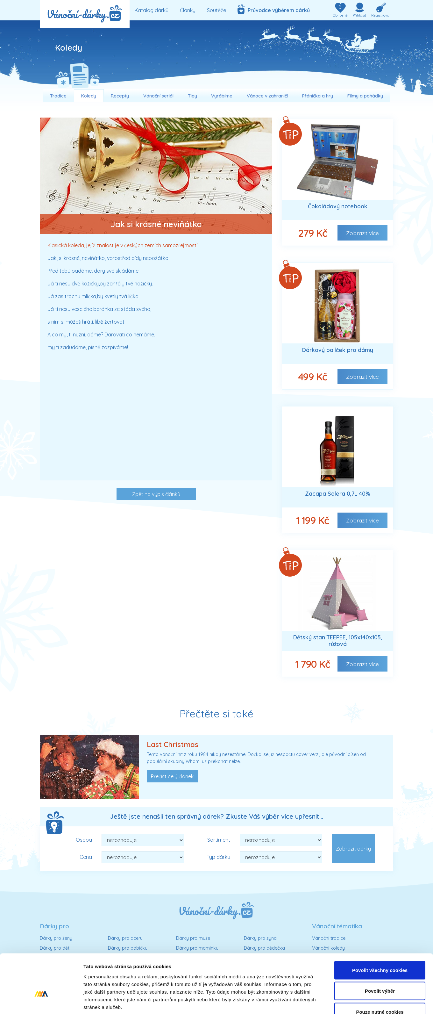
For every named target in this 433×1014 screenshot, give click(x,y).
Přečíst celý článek (172, 776)
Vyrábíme (221, 96)
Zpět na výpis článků (156, 494)
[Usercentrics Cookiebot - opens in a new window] (41, 1001)
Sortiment (218, 840)
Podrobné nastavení (342, 1001)
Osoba (84, 840)
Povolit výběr (380, 951)
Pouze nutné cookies (379, 972)
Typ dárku (218, 857)
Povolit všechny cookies (380, 930)
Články (187, 10)
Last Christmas (172, 744)
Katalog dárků (151, 10)
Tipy (192, 96)
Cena (86, 857)
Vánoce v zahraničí (267, 96)
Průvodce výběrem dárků (274, 9)
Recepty (120, 96)
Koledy (88, 96)
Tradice (58, 96)
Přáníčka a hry (317, 96)
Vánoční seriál (158, 96)
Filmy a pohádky (365, 96)
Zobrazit (362, 232)
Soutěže (216, 10)
